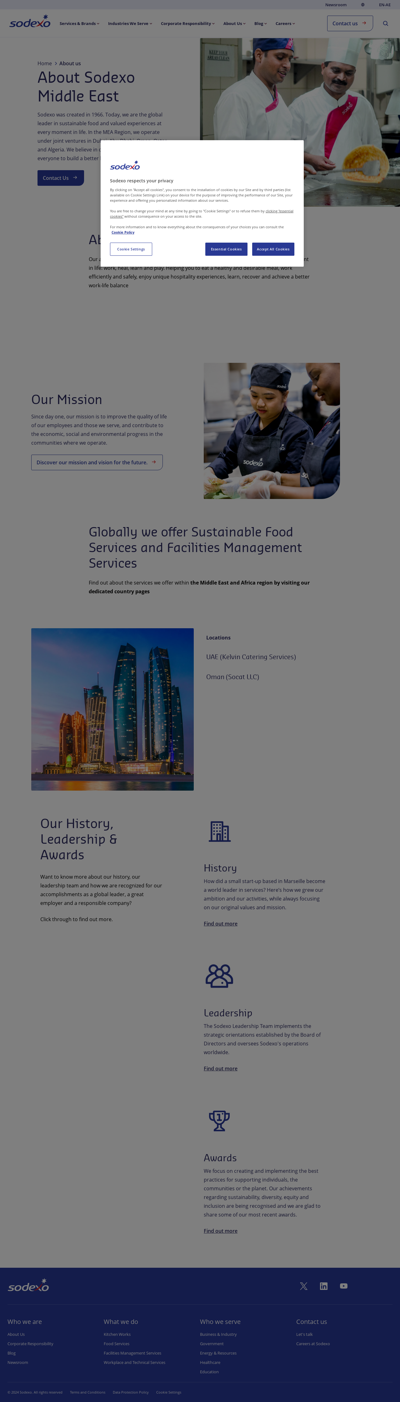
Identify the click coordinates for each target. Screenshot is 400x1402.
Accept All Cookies (273, 249)
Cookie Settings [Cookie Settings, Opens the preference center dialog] (131, 249)
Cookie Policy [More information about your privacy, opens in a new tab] (123, 232)
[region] (202, 203)
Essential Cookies (226, 249)
